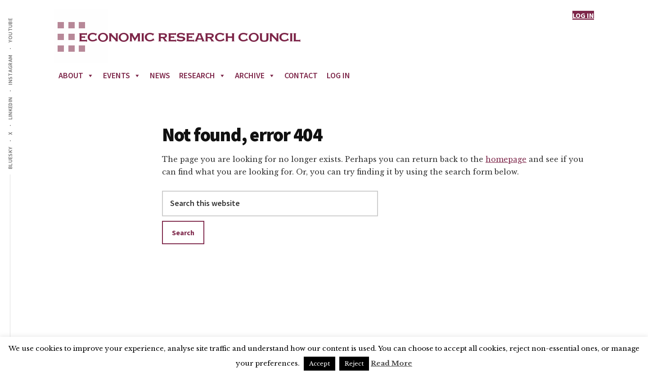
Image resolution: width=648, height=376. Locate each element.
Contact (301, 75)
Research (202, 75)
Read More (391, 363)
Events (122, 75)
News (160, 75)
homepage (506, 159)
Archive (255, 75)
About (76, 75)
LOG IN (583, 15)
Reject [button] (354, 363)
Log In (338, 75)
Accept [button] (319, 363)
